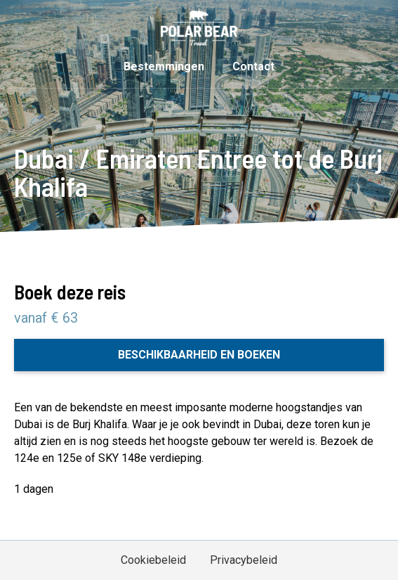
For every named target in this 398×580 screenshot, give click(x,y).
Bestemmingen (164, 66)
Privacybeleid (243, 560)
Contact (253, 66)
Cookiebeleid (153, 560)
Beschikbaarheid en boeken (199, 354)
